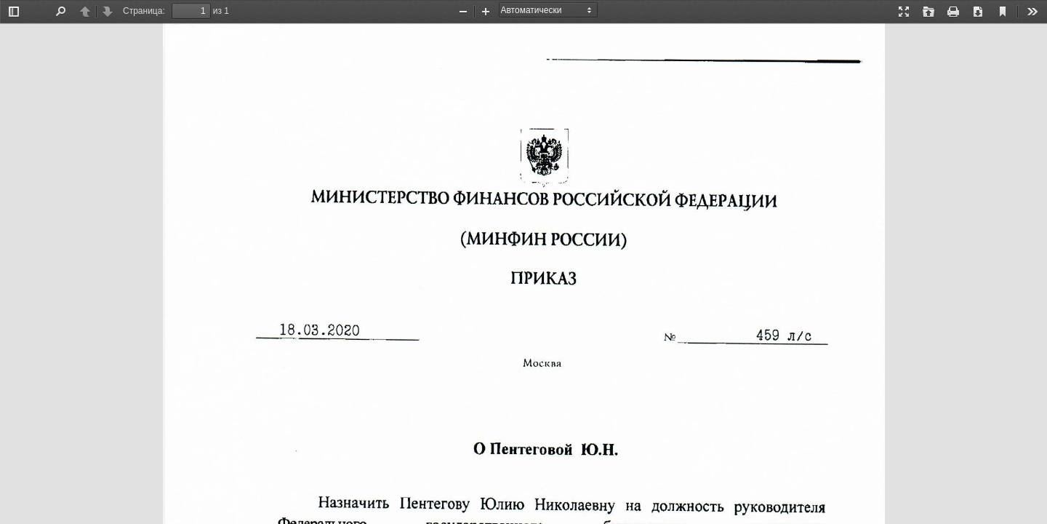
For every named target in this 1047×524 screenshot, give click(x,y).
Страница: (144, 11)
